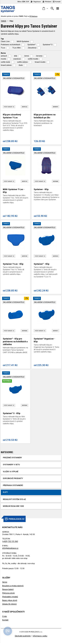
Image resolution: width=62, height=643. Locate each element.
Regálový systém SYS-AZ (14, 499)
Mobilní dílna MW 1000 (13, 506)
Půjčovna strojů (8, 593)
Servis (4, 582)
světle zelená (22, 62)
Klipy (5, 492)
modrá (3, 59)
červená (39, 56)
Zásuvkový (32, 48)
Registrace (36, 1)
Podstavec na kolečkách (10, 45)
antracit (4, 56)
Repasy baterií (8, 589)
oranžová (17, 59)
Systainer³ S (47, 45)
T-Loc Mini (16, 48)
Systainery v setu (11, 465)
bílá (15, 56)
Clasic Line (5, 41)
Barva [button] (3, 53)
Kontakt (57, 1)
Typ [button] (2, 39)
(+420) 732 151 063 (10, 541)
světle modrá (33, 59)
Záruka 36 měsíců (9, 604)
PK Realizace (33, 16)
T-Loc (3, 48)
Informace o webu (40, 636)
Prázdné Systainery (12, 458)
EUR (27, 1)
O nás (4, 616)
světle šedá (5, 62)
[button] (45, 8)
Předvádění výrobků (10, 597)
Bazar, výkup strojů (9, 600)
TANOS (3, 21)
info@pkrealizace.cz (10, 548)
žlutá (21, 65)
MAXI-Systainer (23, 41)
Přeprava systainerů (13, 485)
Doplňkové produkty (13, 478)
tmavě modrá (40, 62)
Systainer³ (31, 45)
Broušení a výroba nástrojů (12, 586)
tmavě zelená (6, 65)
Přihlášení (47, 1)
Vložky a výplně (10, 472)
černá (26, 56)
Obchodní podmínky (23, 636)
